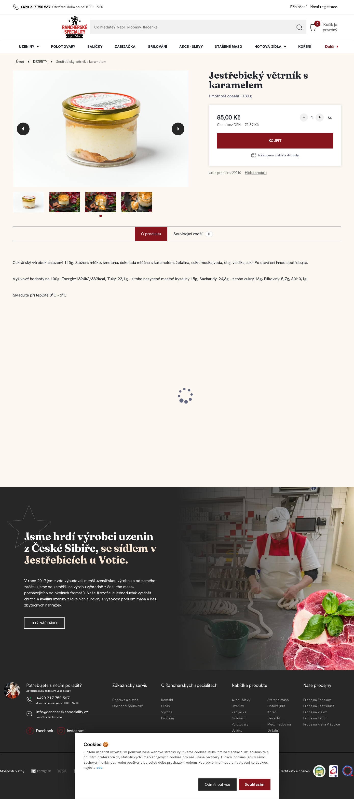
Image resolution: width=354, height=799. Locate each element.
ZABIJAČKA (125, 46)
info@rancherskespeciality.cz (62, 712)
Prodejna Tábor (315, 718)
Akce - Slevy (241, 700)
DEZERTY (40, 62)
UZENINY (26, 46)
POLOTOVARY (63, 46)
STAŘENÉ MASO (228, 46)
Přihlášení (298, 6)
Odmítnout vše (217, 784)
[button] (100, 216)
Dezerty (273, 718)
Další (329, 46)
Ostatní (273, 730)
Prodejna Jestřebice (319, 706)
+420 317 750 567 (35, 7)
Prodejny (168, 718)
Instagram (71, 731)
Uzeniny (238, 706)
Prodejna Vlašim (315, 712)
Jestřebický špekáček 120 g (294, 394)
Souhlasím (254, 784)
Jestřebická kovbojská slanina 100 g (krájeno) (134, 397)
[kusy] (311, 117)
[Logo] (28, 27)
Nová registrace (323, 6)
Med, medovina (279, 724)
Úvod (20, 62)
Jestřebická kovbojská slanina (47, 394)
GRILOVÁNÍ (157, 46)
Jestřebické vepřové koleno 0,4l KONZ (215, 397)
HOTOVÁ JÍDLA (267, 46)
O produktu (151, 233)
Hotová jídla (276, 706)
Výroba (166, 712)
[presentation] (23, 129)
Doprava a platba (125, 700)
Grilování (238, 718)
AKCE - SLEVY (191, 46)
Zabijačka (239, 712)
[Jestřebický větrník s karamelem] (100, 128)
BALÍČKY (94, 46)
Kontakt (167, 700)
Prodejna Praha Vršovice (321, 724)
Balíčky (237, 730)
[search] (279, 29)
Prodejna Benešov (317, 700)
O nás (165, 706)
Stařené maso (278, 700)
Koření (272, 712)
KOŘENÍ (304, 46)
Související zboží (193, 234)
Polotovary (240, 724)
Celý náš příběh (44, 623)
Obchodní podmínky (127, 706)
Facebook (39, 731)
